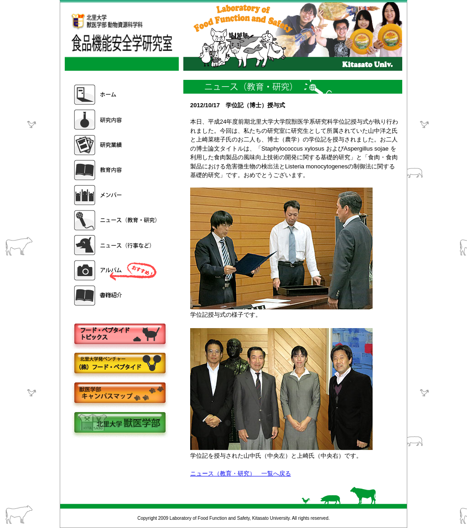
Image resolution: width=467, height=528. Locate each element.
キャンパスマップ (119, 393)
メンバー (116, 195)
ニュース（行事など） (116, 245)
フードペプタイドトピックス (119, 334)
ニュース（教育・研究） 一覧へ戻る (240, 473)
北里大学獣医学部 (119, 423)
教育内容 (116, 170)
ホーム (116, 94)
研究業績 (116, 145)
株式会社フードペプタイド (119, 364)
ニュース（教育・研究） (116, 220)
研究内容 (116, 120)
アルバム (116, 270)
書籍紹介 (116, 295)
